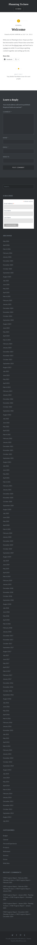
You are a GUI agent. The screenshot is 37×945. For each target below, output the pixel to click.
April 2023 (6, 383)
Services (5, 855)
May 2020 (6, 521)
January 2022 (7, 442)
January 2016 (7, 726)
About (16, 45)
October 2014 (7, 762)
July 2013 (6, 821)
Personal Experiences (10, 843)
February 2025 (7, 300)
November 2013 (8, 805)
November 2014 (8, 758)
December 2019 (8, 541)
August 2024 (7, 324)
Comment (7, 112)
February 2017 (7, 675)
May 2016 (6, 711)
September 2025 (8, 273)
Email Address (9, 204)
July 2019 (6, 561)
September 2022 (8, 411)
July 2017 (6, 655)
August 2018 (7, 604)
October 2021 (7, 454)
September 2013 (8, 813)
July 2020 (6, 513)
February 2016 (7, 722)
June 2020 (6, 517)
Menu (19, 9)
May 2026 (6, 241)
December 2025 (8, 261)
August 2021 (7, 462)
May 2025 (6, 288)
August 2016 (7, 699)
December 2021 (8, 446)
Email (5, 147)
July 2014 (6, 774)
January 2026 (7, 257)
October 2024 (7, 316)
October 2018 (7, 596)
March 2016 (6, 718)
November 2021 (8, 450)
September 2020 (8, 505)
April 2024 (6, 336)
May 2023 (6, 379)
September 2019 (8, 553)
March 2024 (6, 340)
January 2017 (7, 679)
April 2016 (6, 714)
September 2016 (8, 695)
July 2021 (6, 466)
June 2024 (6, 328)
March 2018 (6, 624)
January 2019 (7, 584)
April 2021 (6, 478)
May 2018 (6, 616)
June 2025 (6, 284)
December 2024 (8, 308)
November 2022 (8, 403)
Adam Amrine (15, 34)
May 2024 (6, 332)
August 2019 (7, 557)
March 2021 (6, 482)
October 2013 (7, 809)
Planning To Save (18, 4)
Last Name (7, 217)
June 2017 (6, 659)
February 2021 (7, 486)
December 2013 (8, 801)
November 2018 (8, 592)
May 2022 (6, 426)
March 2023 (6, 387)
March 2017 (6, 671)
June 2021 (6, 470)
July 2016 (6, 703)
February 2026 (7, 253)
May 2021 (6, 474)
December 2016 (8, 683)
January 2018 (7, 632)
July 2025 (6, 281)
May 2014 (6, 782)
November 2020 (8, 497)
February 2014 (7, 793)
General (18, 25)
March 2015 (6, 746)
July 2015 (6, 734)
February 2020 (7, 533)
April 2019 (6, 572)
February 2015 (7, 750)
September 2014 (8, 766)
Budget (5, 836)
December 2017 (8, 635)
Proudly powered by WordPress (15, 938)
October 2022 (7, 407)
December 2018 (8, 588)
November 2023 (8, 355)
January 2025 (7, 304)
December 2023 (8, 352)
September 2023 (8, 363)
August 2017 (7, 651)
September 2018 (8, 600)
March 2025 (6, 296)
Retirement (6, 851)
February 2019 (7, 580)
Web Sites (6, 863)
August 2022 (7, 415)
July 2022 (6, 419)
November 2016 (8, 687)
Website (6, 157)
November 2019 (8, 545)
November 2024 (8, 312)
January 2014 (7, 797)
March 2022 (6, 434)
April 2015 (6, 742)
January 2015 (7, 754)
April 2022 (6, 430)
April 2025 (6, 292)
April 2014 (6, 785)
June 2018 (6, 612)
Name (5, 138)
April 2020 (6, 525)
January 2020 (7, 537)
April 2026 (6, 245)
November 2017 (8, 639)
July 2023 (6, 371)
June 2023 (6, 375)
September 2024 (8, 320)
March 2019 (6, 576)
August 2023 (7, 367)
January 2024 (7, 348)
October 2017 (7, 643)
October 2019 (7, 549)
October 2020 (7, 501)
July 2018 (6, 608)
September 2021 (8, 458)
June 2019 (6, 564)
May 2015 (6, 738)
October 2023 (7, 359)
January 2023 (7, 395)
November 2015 (8, 730)
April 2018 (6, 620)
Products (6, 847)
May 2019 (6, 568)
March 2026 (6, 249)
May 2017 (6, 663)
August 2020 (7, 509)
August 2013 (7, 817)
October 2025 (7, 269)
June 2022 (6, 423)
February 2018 (7, 628)
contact (5, 48)
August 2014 (7, 770)
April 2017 (6, 667)
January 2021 (7, 490)
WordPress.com (21, 941)
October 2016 (7, 691)
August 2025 (7, 277)
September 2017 (8, 647)
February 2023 (7, 391)
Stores (5, 859)
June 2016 (6, 707)
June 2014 (6, 778)
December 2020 (8, 494)
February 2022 (7, 438)
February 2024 (7, 344)
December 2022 (8, 399)
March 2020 (6, 529)
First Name (7, 210)
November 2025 (8, 265)
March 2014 (6, 789)
